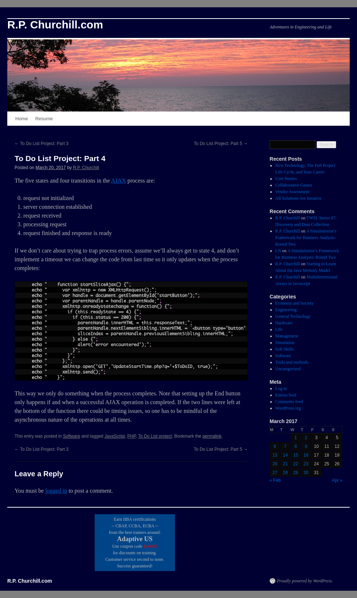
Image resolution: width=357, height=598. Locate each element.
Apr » (337, 480)
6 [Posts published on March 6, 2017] (275, 446)
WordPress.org (288, 408)
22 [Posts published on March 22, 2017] (295, 463)
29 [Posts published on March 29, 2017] (295, 472)
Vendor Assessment (292, 191)
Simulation (285, 342)
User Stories (286, 178)
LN (278, 250)
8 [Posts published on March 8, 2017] (295, 446)
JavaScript (115, 436)
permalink (212, 436)
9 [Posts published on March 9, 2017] (306, 446)
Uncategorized (288, 368)
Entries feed (286, 395)
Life (279, 329)
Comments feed (289, 401)
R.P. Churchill (86, 167)
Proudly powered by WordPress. (305, 580)
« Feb (275, 480)
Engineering (286, 309)
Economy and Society (294, 303)
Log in (281, 388)
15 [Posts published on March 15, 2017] (295, 455)
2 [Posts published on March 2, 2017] (306, 437)
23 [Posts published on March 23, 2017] (305, 463)
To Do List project (155, 436)
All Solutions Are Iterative (298, 198)
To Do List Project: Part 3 (41, 143)
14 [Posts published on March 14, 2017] (285, 455)
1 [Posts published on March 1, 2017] (295, 437)
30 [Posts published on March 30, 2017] (305, 472)
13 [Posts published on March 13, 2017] (274, 455)
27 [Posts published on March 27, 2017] (274, 472)
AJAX (118, 180)
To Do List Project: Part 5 (221, 143)
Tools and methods (292, 362)
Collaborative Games (294, 185)
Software (71, 436)
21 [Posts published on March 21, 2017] (285, 463)
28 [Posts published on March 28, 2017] (285, 472)
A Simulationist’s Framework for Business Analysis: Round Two (306, 237)
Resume (44, 118)
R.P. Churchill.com (55, 25)
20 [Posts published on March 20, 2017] (274, 463)
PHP (132, 436)
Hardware (284, 322)
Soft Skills (284, 349)
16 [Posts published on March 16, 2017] (305, 455)
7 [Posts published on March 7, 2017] (285, 446)
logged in (56, 491)
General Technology (293, 316)
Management (286, 336)
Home (21, 118)
